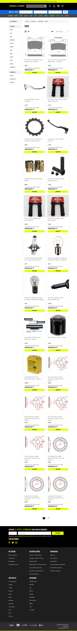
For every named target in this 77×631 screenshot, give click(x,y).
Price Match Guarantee (56, 567)
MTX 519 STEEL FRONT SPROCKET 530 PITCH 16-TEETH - (32, 458)
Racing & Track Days (55, 570)
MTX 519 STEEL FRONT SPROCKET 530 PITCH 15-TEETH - (56, 418)
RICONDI (31, 584)
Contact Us (12, 82)
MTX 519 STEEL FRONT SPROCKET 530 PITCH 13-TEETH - (56, 379)
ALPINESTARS (33, 581)
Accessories (52, 15)
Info (33, 70)
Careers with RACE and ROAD (57, 564)
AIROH (31, 603)
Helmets (26, 15)
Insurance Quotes (33, 574)
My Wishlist (11, 561)
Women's (46, 15)
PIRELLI (31, 591)
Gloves (31, 15)
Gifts (62, 15)
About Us (11, 75)
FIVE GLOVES (32, 600)
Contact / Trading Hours (35, 555)
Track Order (11, 558)
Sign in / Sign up (13, 555)
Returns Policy (13, 79)
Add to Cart (34, 72)
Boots (36, 15)
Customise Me (10, 15)
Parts (58, 15)
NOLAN (31, 594)
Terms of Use (53, 558)
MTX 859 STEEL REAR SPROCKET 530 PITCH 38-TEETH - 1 (56, 458)
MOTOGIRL (32, 597)
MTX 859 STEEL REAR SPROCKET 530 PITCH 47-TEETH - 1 (56, 498)
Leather (16, 15)
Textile (21, 15)
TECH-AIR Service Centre (35, 567)
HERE (44, 536)
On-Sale (67, 15)
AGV (30, 606)
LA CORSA (31, 610)
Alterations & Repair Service (36, 570)
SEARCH (65, 12)
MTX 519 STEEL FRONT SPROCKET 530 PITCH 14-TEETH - (32, 418)
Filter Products (13, 21)
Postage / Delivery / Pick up (36, 558)
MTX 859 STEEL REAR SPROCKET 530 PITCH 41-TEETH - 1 (32, 498)
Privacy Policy (53, 561)
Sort (52, 31)
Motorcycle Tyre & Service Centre (37, 564)
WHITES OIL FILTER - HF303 (57, 337)
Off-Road (41, 15)
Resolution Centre (13, 564)
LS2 (30, 587)
